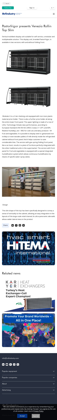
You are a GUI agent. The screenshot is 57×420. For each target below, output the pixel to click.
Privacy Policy (38, 411)
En (51, 7)
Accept (22, 416)
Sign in (32, 8)
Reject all (36, 416)
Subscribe (7, 8)
